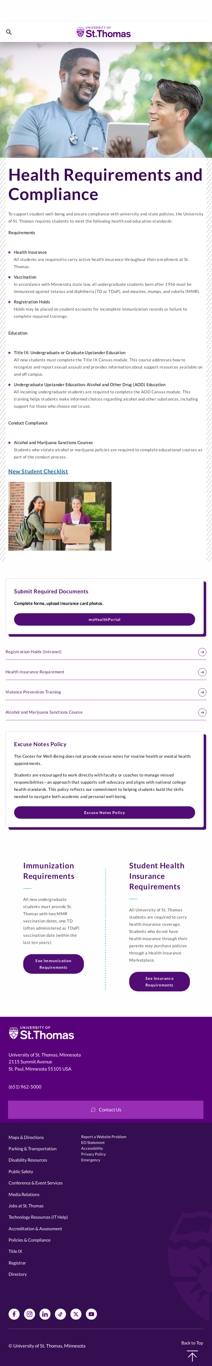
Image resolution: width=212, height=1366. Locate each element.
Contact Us (106, 1109)
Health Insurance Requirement (106, 672)
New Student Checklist (38, 471)
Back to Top (192, 1351)
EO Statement (93, 1142)
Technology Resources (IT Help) (38, 1217)
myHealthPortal (105, 619)
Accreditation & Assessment (35, 1228)
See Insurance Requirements (159, 981)
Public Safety (21, 1171)
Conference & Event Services (36, 1182)
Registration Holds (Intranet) (106, 652)
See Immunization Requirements (53, 964)
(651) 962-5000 (25, 1087)
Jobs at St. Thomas (26, 1205)
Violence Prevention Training (106, 692)
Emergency (90, 1159)
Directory (18, 1274)
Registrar (17, 1262)
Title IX (15, 1251)
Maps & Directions (26, 1137)
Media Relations (24, 1194)
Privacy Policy (93, 1154)
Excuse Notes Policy (104, 812)
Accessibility (92, 1148)
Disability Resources (28, 1159)
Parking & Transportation (33, 1148)
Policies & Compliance (30, 1239)
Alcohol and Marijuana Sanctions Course (106, 712)
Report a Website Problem (103, 1136)
